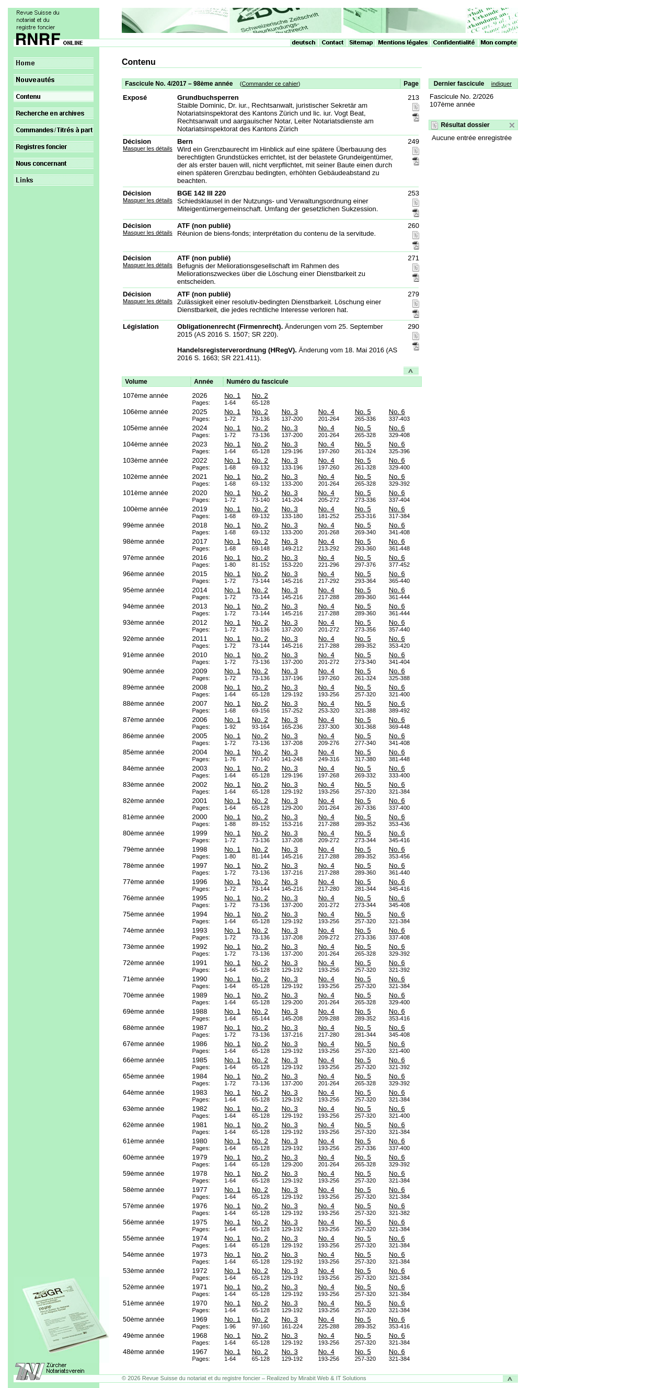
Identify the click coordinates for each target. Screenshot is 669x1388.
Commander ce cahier (269, 84)
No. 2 (260, 395)
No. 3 (290, 412)
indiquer (501, 84)
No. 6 (397, 412)
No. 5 (363, 412)
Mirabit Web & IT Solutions (332, 1378)
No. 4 (326, 412)
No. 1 (232, 395)
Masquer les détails (147, 148)
